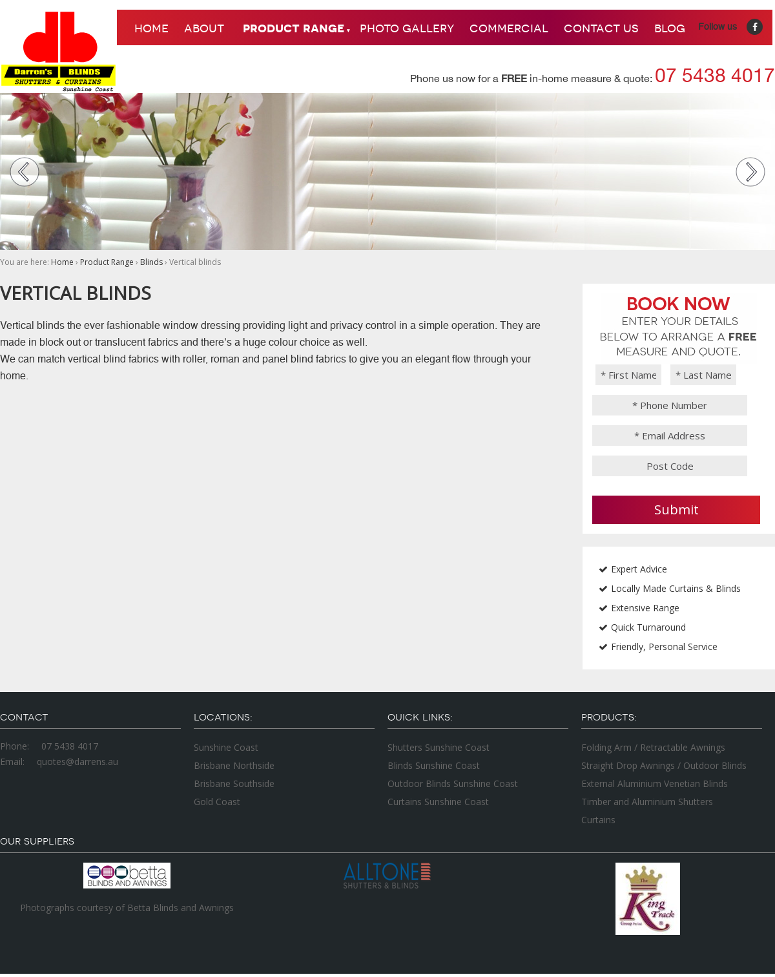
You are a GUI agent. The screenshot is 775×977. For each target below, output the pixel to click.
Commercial (509, 27)
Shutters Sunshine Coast (439, 747)
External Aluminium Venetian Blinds (654, 783)
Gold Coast (217, 801)
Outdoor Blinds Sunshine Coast (453, 783)
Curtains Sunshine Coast (438, 801)
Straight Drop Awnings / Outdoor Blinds (664, 765)
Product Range (293, 27)
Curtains (598, 820)
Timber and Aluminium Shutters (647, 801)
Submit (676, 509)
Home (151, 27)
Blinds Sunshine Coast (434, 765)
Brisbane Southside (234, 783)
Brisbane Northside (234, 765)
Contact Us (601, 27)
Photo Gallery (407, 27)
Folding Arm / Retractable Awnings (653, 747)
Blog (669, 27)
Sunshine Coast (226, 747)
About (204, 27)
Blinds (151, 262)
